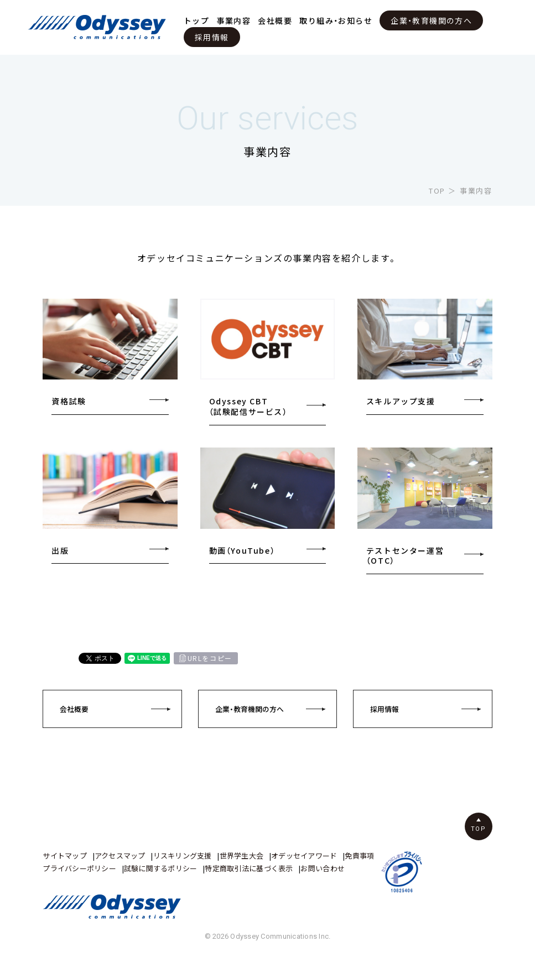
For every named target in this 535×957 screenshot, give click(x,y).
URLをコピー (210, 658)
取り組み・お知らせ (335, 20)
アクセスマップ (120, 855)
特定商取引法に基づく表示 (249, 868)
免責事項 (359, 855)
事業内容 (234, 20)
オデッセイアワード (304, 855)
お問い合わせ (322, 868)
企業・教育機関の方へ (431, 20)
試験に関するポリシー (161, 868)
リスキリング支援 (182, 855)
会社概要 (275, 20)
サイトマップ (65, 855)
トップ (196, 20)
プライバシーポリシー (79, 868)
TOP (437, 190)
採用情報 (212, 37)
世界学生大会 (242, 855)
